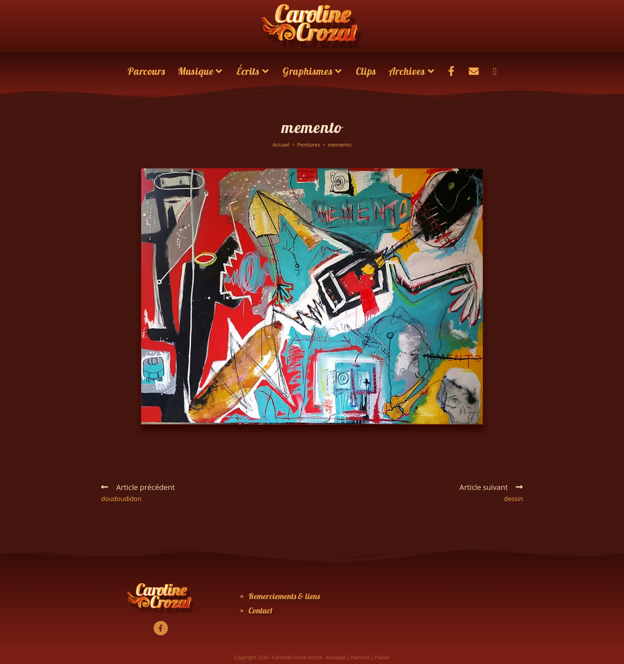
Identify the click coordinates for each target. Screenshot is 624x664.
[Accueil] (281, 144)
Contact (260, 610)
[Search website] (494, 71)
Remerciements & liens (284, 596)
